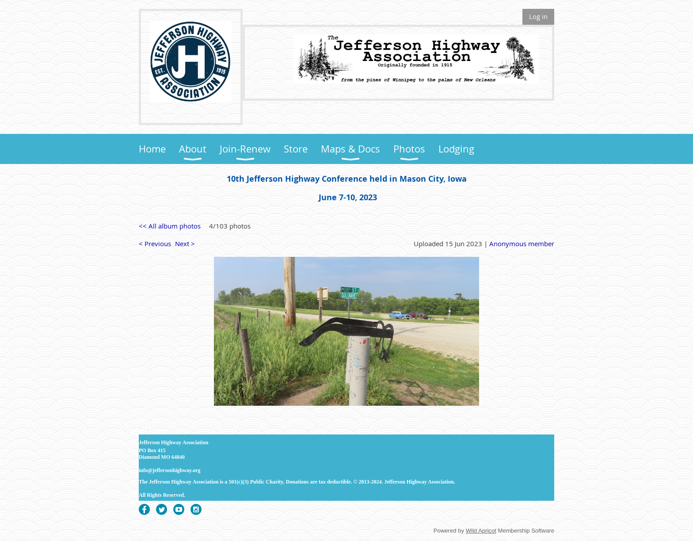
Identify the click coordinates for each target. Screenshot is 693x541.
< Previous (155, 243)
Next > (185, 243)
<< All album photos (170, 225)
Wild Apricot (481, 530)
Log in (538, 16)
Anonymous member (521, 243)
